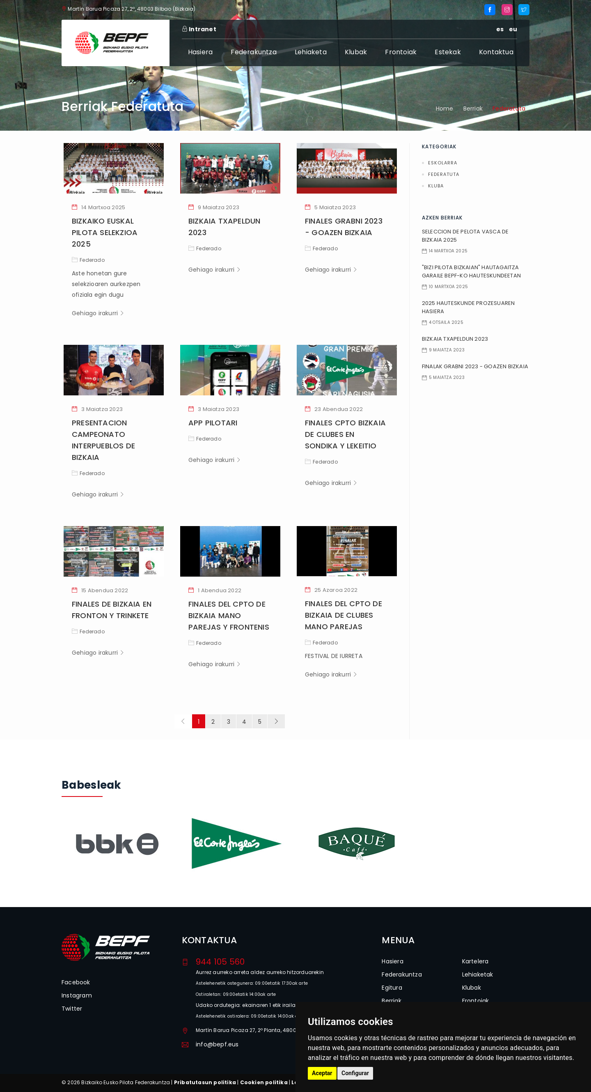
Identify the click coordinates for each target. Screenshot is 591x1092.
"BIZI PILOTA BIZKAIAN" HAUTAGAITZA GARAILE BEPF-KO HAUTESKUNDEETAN (471, 271)
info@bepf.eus (217, 1044)
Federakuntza (253, 52)
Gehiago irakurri (98, 313)
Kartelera (475, 961)
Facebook (76, 982)
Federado (88, 259)
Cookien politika (264, 1082)
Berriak (473, 108)
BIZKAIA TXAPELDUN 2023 (455, 339)
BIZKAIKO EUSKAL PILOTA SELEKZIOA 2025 (104, 232)
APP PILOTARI (212, 423)
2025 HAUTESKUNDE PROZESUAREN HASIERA (468, 307)
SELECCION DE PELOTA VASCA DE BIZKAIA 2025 (465, 236)
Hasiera (200, 52)
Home (445, 108)
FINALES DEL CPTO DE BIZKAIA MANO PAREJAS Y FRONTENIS (228, 615)
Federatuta (443, 174)
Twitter (72, 1008)
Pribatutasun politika (205, 1082)
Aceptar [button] (322, 1073)
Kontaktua (496, 52)
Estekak (447, 52)
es (500, 29)
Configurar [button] (355, 1073)
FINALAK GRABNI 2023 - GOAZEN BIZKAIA (475, 366)
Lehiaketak (477, 974)
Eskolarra (442, 162)
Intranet (199, 29)
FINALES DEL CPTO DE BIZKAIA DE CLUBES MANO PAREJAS (343, 615)
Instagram (77, 995)
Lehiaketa (311, 52)
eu (513, 29)
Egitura (392, 987)
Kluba (436, 185)
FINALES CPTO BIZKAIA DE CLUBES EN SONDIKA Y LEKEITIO (345, 434)
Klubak (356, 52)
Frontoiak (401, 52)
